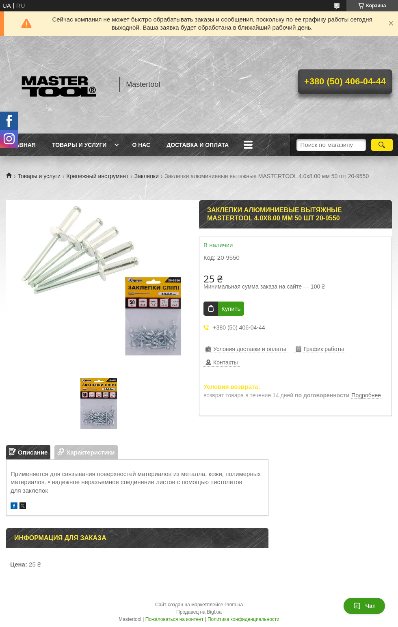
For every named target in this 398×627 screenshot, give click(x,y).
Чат (364, 606)
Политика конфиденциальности (243, 619)
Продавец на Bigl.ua (199, 612)
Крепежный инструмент (98, 176)
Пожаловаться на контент (174, 619)
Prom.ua (234, 605)
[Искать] (382, 145)
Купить (230, 308)
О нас (141, 145)
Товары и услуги (79, 145)
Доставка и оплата (198, 145)
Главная (22, 145)
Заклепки (146, 176)
